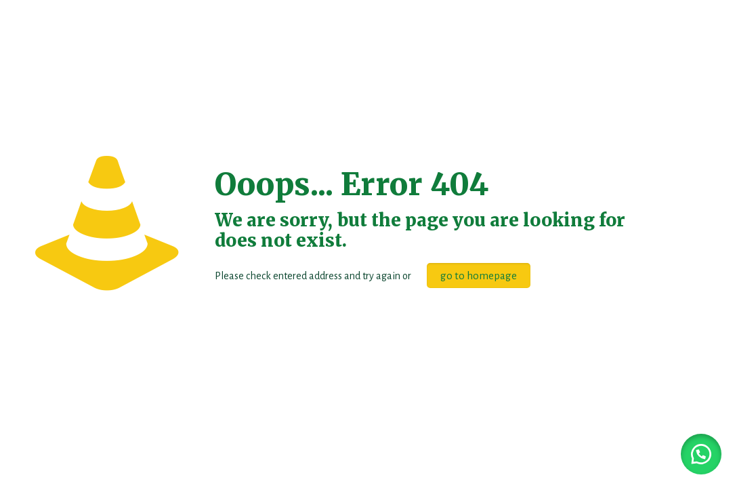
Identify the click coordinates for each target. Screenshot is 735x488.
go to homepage (478, 275)
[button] (701, 454)
